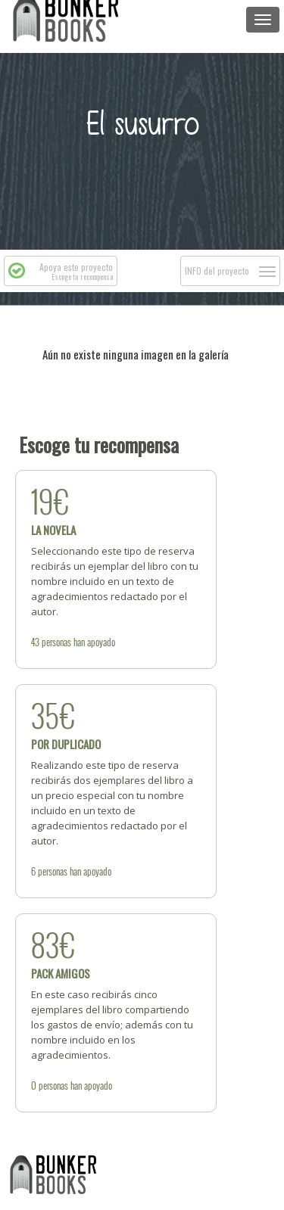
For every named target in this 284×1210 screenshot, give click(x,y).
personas (56, 641)
